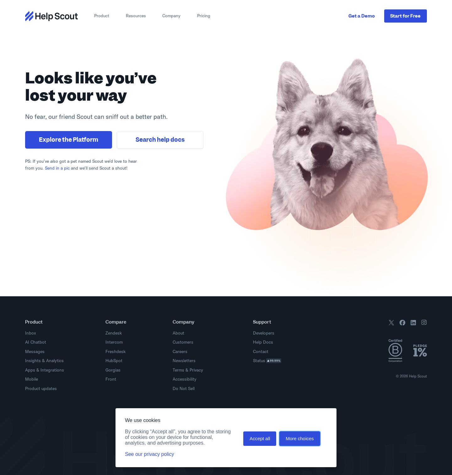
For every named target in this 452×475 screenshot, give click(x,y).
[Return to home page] (51, 16)
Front (110, 379)
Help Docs (265, 342)
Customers (183, 342)
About (178, 333)
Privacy (196, 370)
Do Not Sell (184, 388)
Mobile (31, 379)
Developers (265, 333)
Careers (180, 351)
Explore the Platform (68, 140)
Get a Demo (361, 16)
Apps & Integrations (44, 370)
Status (269, 360)
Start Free (405, 16)
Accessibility (184, 379)
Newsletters (184, 360)
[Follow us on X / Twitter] (391, 323)
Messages (35, 351)
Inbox (30, 333)
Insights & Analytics (44, 360)
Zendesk (113, 333)
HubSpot (113, 360)
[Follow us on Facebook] (402, 323)
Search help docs (160, 140)
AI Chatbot (35, 342)
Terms (178, 370)
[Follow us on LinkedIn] (413, 323)
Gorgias (113, 370)
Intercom (114, 342)
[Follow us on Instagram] (424, 323)
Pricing (203, 15)
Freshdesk (115, 351)
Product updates (42, 388)
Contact (260, 351)
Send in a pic (57, 168)
